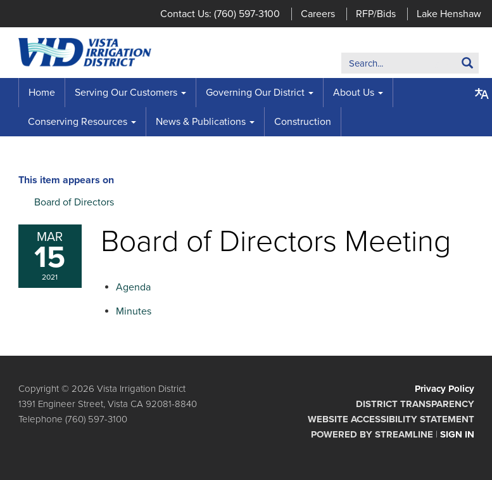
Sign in (457, 434)
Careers (318, 14)
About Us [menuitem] (353, 92)
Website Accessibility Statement (391, 419)
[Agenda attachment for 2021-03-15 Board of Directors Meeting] (133, 287)
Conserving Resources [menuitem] (77, 121)
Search (448, 65)
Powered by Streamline (372, 434)
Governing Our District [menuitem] (255, 92)
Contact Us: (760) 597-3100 (220, 14)
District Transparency (415, 404)
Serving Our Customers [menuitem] (126, 92)
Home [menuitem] (41, 92)
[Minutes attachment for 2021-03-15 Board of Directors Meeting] (133, 311)
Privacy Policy (444, 388)
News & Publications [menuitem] (201, 121)
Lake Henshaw (449, 14)
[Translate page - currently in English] (481, 94)
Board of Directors (74, 202)
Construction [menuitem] (302, 121)
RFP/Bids (376, 14)
